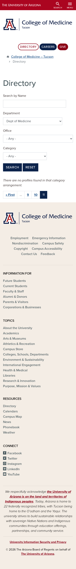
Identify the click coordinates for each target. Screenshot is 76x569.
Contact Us (29, 254)
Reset (30, 167)
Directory (28, 47)
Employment (19, 238)
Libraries (9, 376)
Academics (11, 333)
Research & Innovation (19, 381)
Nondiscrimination (25, 243)
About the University (17, 328)
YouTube (13, 474)
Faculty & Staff (13, 291)
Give (63, 47)
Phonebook (11, 427)
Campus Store (13, 349)
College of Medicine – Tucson (32, 57)
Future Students (14, 281)
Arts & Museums (14, 339)
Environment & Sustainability (23, 360)
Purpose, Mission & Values (22, 386)
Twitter (12, 459)
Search (12, 167)
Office (7, 131)
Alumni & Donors (15, 297)
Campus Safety (53, 243)
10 (35, 195)
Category (9, 148)
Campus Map (12, 417)
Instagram (14, 464)
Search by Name (14, 96)
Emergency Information (48, 238)
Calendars (10, 411)
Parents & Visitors (15, 302)
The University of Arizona (37, 554)
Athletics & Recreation (19, 344)
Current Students (15, 286)
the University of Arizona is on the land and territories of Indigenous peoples (38, 497)
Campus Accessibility (47, 249)
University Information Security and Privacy (38, 542)
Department (11, 113)
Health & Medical (15, 370)
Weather (9, 433)
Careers (48, 47)
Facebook (14, 453)
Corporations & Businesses (22, 307)
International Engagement (21, 365)
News (7, 422)
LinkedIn (13, 469)
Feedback (48, 254)
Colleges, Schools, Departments (25, 354)
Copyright (21, 249)
